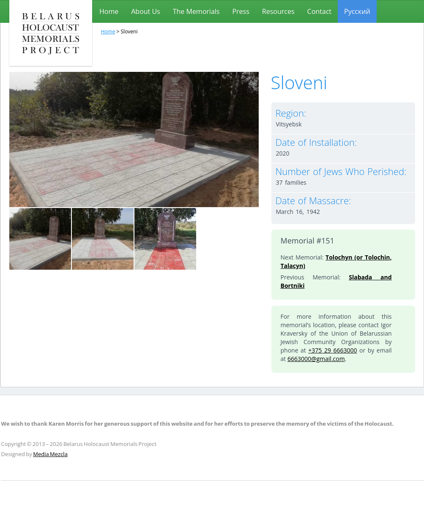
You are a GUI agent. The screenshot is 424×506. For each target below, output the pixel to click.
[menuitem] (357, 11)
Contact (319, 11)
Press (240, 11)
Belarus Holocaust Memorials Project (50, 33)
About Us (145, 11)
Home (108, 11)
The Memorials (196, 11)
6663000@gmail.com (316, 359)
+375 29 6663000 (332, 350)
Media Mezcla (50, 454)
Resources (278, 11)
